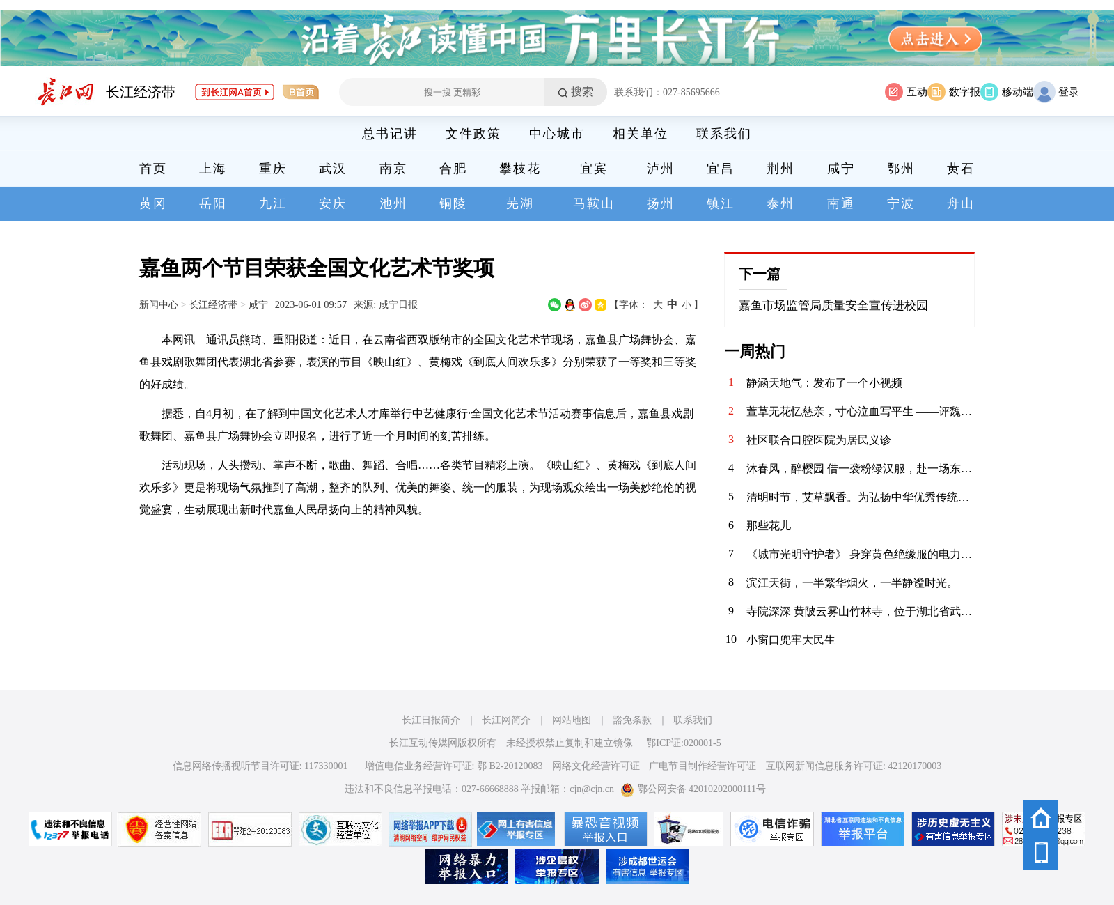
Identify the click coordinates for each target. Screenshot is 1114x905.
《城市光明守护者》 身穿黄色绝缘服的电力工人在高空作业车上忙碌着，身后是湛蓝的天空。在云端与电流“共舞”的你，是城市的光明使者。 (860, 554)
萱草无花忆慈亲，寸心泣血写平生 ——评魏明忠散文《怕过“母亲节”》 (860, 411)
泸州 (661, 169)
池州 (393, 203)
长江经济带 (140, 92)
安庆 (333, 203)
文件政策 (473, 134)
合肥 (453, 169)
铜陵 (453, 203)
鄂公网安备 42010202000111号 (693, 789)
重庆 (273, 169)
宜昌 (721, 169)
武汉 (333, 169)
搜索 (582, 92)
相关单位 (640, 134)
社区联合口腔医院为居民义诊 (818, 440)
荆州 (780, 169)
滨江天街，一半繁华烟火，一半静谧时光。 (852, 583)
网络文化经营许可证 (596, 766)
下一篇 (759, 273)
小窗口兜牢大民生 (791, 640)
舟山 (961, 203)
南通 (841, 203)
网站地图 (571, 720)
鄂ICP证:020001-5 (683, 743)
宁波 (901, 203)
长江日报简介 (431, 720)
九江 (273, 203)
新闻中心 (158, 304)
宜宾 (594, 169)
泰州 (780, 203)
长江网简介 (506, 720)
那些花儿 (768, 526)
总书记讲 (390, 134)
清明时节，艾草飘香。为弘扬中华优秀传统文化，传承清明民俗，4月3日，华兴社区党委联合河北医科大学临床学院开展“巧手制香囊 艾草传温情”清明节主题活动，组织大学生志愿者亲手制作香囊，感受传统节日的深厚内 (860, 497)
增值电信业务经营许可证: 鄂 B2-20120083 (454, 766)
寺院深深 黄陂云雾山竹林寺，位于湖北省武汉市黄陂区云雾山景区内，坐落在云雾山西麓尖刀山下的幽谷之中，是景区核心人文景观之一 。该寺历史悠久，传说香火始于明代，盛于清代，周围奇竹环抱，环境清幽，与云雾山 (860, 611)
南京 (393, 169)
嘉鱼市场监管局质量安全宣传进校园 (833, 305)
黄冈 (153, 203)
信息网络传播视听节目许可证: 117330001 (260, 766)
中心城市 (557, 134)
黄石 (961, 169)
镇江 (721, 203)
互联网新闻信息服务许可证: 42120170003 (853, 766)
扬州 (661, 203)
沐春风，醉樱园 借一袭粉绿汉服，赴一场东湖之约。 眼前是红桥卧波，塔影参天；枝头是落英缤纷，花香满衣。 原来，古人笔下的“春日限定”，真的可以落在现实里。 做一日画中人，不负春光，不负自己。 (860, 468)
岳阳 (213, 203)
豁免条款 (632, 720)
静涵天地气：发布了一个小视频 (824, 383)
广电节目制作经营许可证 (702, 766)
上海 (213, 169)
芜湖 (520, 203)
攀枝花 (520, 169)
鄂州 (901, 169)
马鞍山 (594, 203)
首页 (153, 169)
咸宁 (841, 169)
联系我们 (724, 134)
